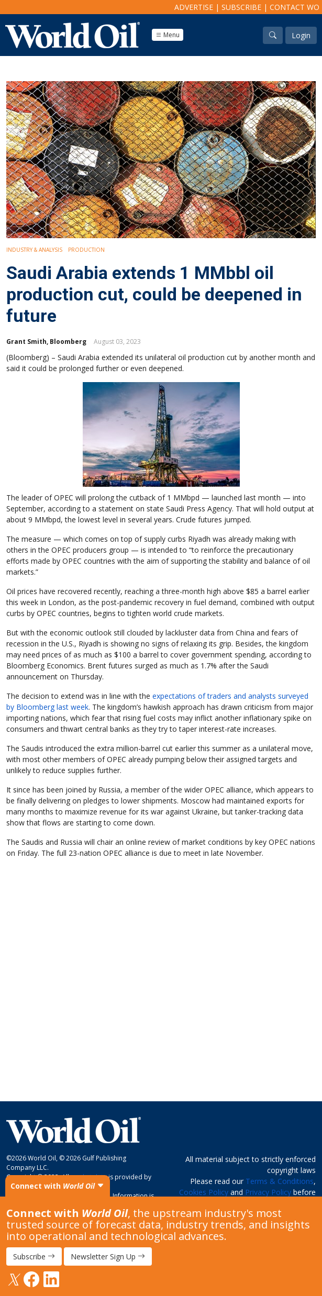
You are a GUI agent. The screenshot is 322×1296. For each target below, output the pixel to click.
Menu (168, 34)
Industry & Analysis (34, 249)
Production (86, 249)
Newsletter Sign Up (108, 1256)
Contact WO (294, 7)
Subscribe (241, 7)
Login (301, 35)
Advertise (193, 7)
